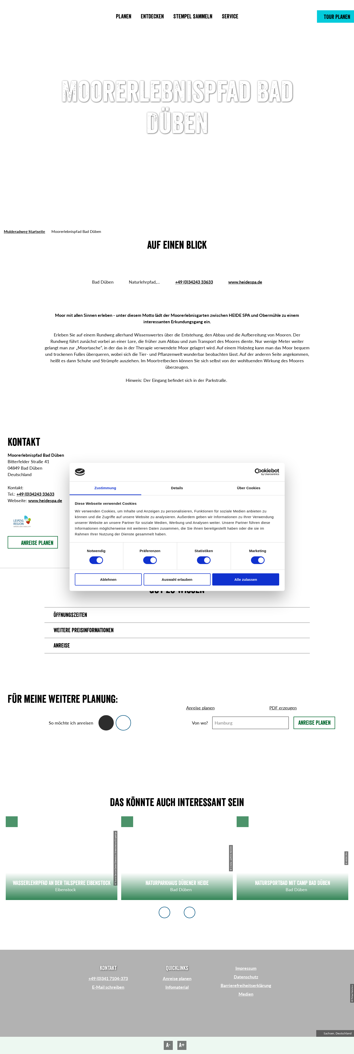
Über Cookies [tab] (249, 488)
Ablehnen (108, 579)
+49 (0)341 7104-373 (108, 978)
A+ (182, 1045)
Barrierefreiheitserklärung (246, 985)
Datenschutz (246, 976)
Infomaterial (177, 987)
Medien (246, 994)
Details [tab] (177, 488)
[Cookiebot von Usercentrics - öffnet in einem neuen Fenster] (258, 472)
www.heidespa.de (245, 282)
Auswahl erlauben (177, 579)
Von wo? (200, 722)
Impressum (245, 968)
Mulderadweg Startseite (24, 231)
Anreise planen (314, 723)
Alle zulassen (245, 579)
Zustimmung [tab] (105, 488)
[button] (335, 16)
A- (168, 1045)
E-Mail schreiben (108, 987)
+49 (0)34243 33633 (194, 282)
